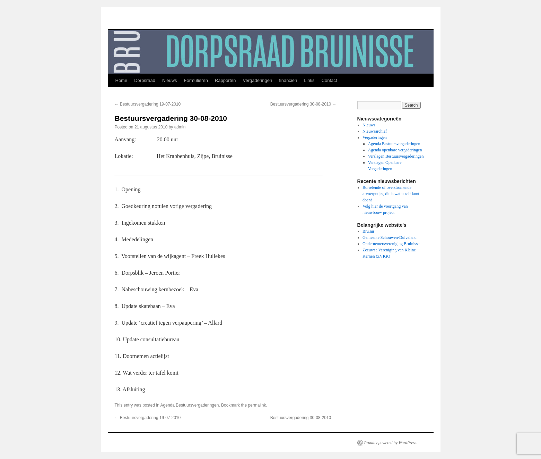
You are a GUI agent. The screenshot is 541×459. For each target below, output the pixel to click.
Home (121, 80)
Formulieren (196, 80)
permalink (257, 405)
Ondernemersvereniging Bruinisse (391, 243)
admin (180, 127)
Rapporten (225, 80)
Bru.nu (368, 231)
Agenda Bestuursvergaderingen (189, 405)
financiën (288, 80)
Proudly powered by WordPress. (391, 442)
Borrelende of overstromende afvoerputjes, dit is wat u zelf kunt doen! (391, 193)
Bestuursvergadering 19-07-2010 (148, 104)
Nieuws (169, 80)
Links (309, 80)
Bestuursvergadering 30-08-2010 (303, 104)
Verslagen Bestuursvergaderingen (396, 156)
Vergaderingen (257, 80)
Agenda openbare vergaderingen (395, 150)
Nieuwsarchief (375, 131)
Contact (329, 80)
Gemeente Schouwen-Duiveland (390, 237)
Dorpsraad (144, 80)
